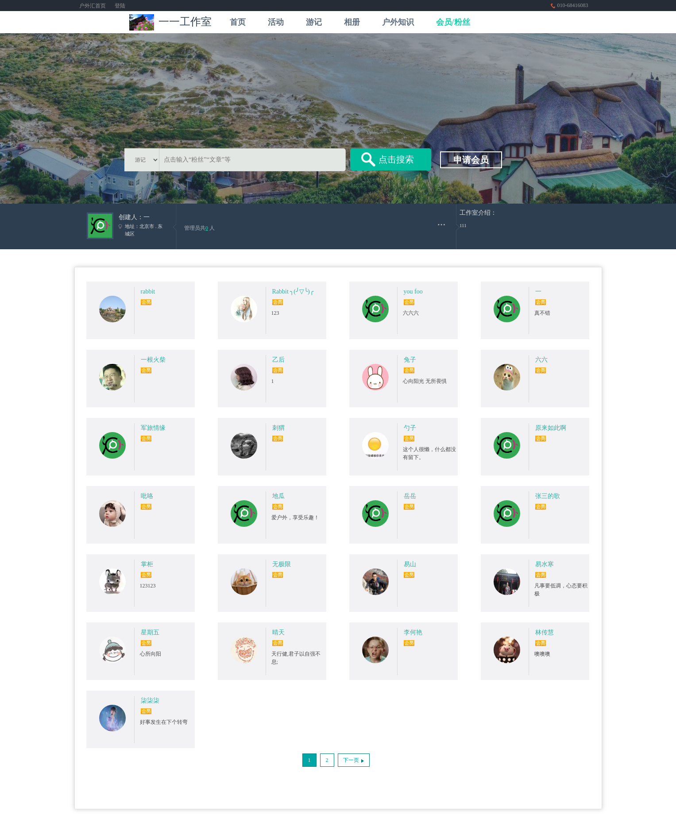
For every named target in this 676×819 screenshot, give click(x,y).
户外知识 (398, 22)
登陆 (120, 6)
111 (463, 225)
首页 (238, 22)
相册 (352, 22)
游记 (314, 22)
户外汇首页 (92, 6)
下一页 (351, 760)
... (441, 222)
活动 (276, 22)
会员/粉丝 (453, 22)
